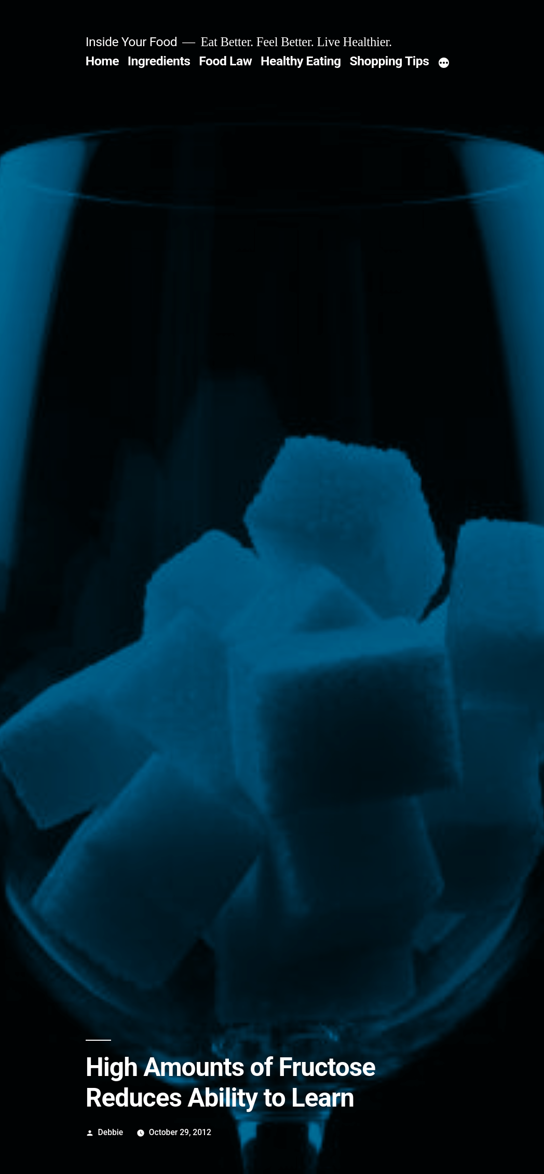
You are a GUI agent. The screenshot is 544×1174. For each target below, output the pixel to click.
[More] (444, 63)
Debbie (111, 1132)
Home (102, 60)
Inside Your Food (131, 41)
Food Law (225, 60)
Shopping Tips (389, 60)
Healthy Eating (301, 60)
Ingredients (159, 60)
